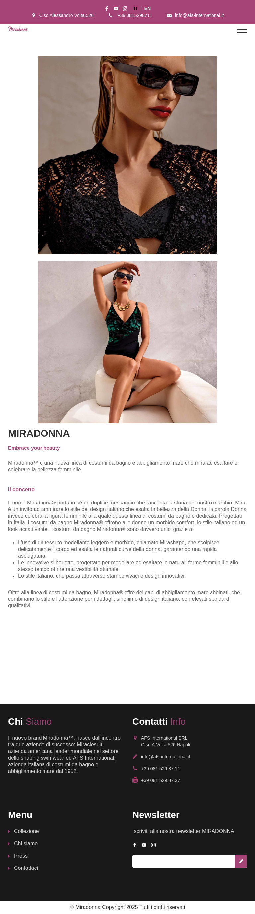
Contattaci (26, 868)
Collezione (26, 831)
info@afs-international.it (199, 15)
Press (21, 856)
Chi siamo (26, 843)
